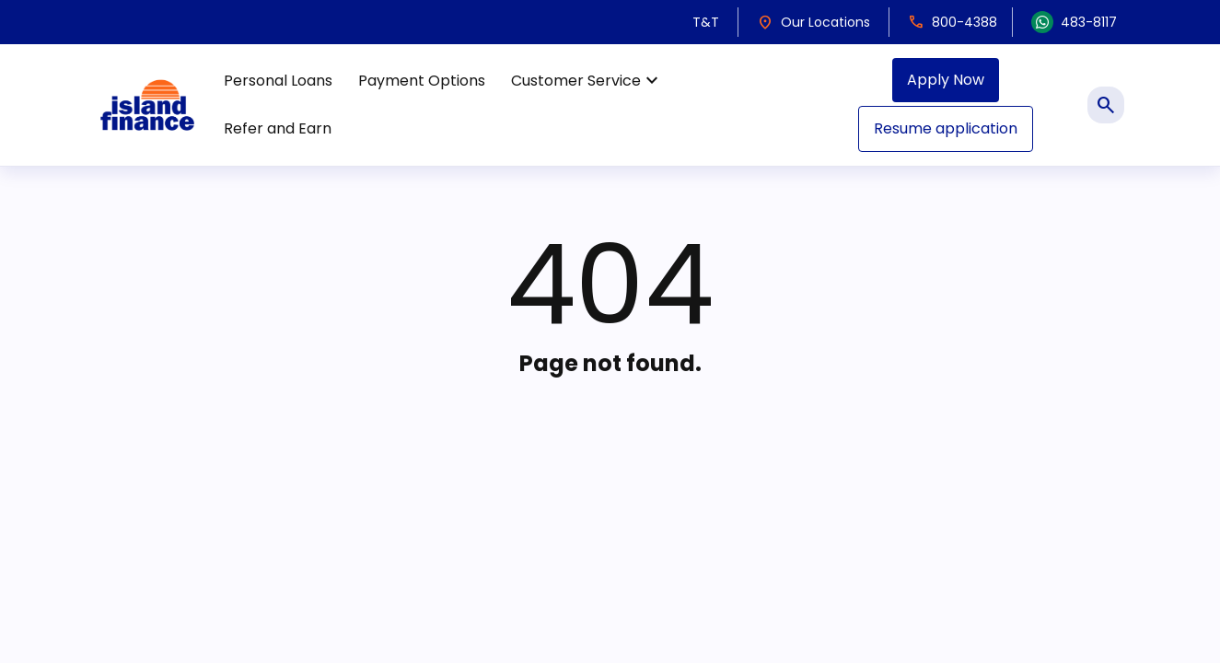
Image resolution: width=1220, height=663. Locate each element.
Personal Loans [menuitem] (278, 80)
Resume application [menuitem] (945, 128)
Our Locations (813, 22)
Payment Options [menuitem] (421, 80)
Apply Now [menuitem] (945, 79)
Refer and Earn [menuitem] (277, 128)
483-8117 (1074, 22)
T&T (705, 22)
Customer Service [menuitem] (587, 81)
